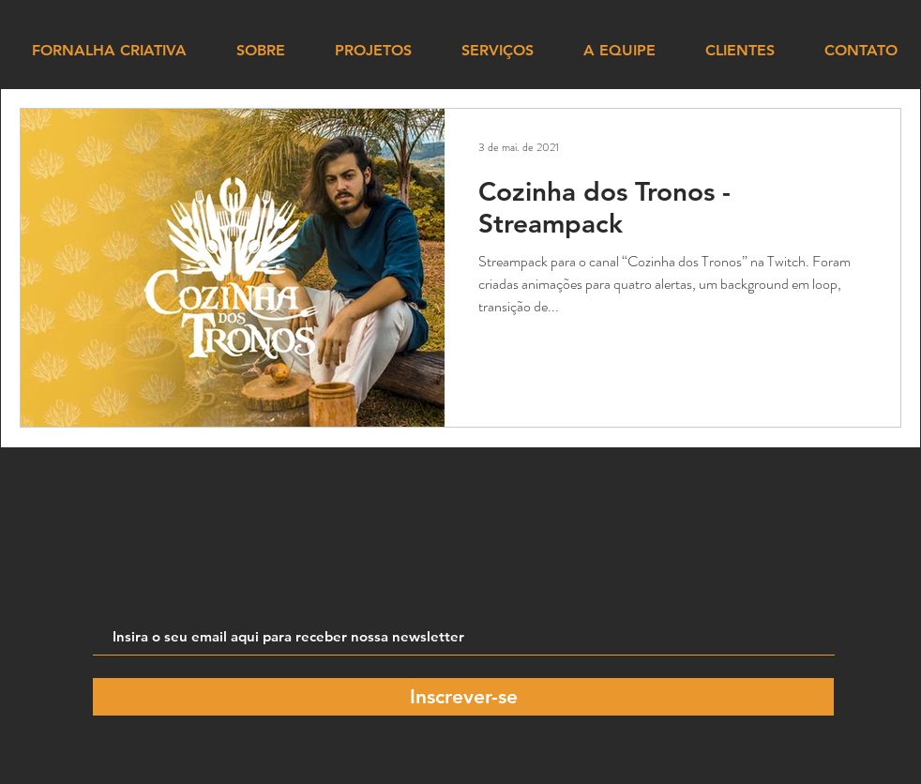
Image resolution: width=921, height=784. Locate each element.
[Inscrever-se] (463, 697)
